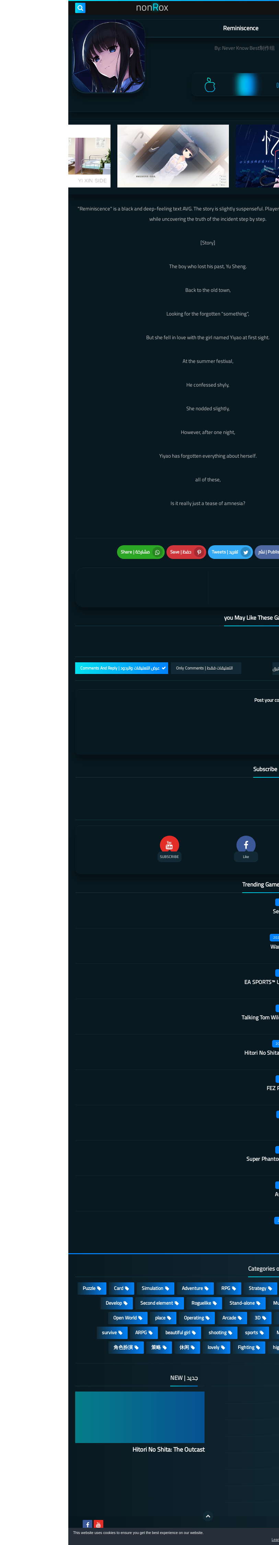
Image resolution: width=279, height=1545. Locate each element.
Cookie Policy (236, 1460)
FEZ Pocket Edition (220, 1088)
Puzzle (20, 1288)
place (92, 1317)
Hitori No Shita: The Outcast (209, 1053)
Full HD (254, 1332)
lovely (145, 1347)
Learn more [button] (212, 1539)
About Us (240, 1493)
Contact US (237, 1477)
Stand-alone (173, 1302)
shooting (149, 1332)
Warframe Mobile (222, 946)
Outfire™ (232, 1123)
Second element (88, 1302)
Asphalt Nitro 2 (224, 1194)
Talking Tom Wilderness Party (207, 1017)
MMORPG (218, 1332)
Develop (45, 1302)
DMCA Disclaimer (231, 1411)
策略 (88, 1347)
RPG (157, 1288)
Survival (253, 1317)
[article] (75, 587)
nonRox (220, 1523)
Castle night (228, 1229)
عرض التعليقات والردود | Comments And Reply (51, 668)
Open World (56, 1317)
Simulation (84, 1288)
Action (254, 1288)
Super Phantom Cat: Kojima (210, 1159)
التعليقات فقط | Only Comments (136, 668)
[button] (252, 1537)
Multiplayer (216, 1302)
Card (50, 1288)
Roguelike (133, 1302)
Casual (223, 1288)
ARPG (73, 1332)
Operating (126, 1317)
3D (189, 1317)
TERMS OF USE (233, 1427)
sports (183, 1332)
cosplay (253, 1302)
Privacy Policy (235, 1444)
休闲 (116, 1347)
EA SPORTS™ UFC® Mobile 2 (209, 982)
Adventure (124, 1288)
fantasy (218, 1317)
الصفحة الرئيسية (233, 1395)
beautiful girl (109, 1332)
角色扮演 (55, 1347)
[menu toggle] (267, 8)
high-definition (220, 1347)
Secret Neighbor (223, 911)
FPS (257, 1347)
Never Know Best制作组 (180, 48)
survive (41, 1332)
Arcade (161, 1317)
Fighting (178, 1347)
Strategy (189, 1288)
